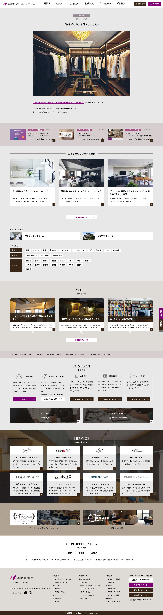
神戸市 (28, 265)
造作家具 (53, 250)
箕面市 (53, 261)
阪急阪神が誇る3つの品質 (90, 585)
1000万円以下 (31, 255)
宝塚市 (53, 265)
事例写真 (56, 576)
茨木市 (70, 261)
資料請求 (141, 4)
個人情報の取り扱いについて (141, 600)
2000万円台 (57, 255)
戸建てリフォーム (61, 582)
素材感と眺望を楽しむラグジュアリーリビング (81, 191)
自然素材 (116, 250)
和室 (44, 250)
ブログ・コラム (60, 592)
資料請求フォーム (110, 399)
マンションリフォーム (63, 579)
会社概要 (84, 598)
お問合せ (156, 4)
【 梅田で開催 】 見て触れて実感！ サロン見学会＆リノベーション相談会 (138, 136)
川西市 (79, 265)
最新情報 (69, 354)
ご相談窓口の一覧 (140, 585)
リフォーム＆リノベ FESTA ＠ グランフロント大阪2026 (87, 134)
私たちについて (84, 579)
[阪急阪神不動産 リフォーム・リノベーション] (19, 4)
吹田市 (45, 261)
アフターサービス (87, 588)
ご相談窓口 (24, 399)
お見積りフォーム (81, 399)
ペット (107, 250)
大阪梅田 (58, 598)
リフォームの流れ (87, 595)
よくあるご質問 (113, 595)
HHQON (84, 582)
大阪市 (28, 261)
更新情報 (81, 15)
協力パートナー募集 (113, 601)
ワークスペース (78, 250)
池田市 (62, 261)
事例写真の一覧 (81, 217)
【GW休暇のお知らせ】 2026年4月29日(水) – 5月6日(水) (40, 134)
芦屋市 (62, 265)
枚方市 (87, 261)
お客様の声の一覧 (81, 340)
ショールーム (57, 595)
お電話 (110, 585)
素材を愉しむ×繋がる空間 (121, 319)
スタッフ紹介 (86, 592)
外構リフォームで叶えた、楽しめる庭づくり (80, 319)
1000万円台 (44, 255)
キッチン (36, 250)
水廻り (90, 250)
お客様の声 (83, 576)
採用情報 (109, 598)
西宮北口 (58, 601)
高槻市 (79, 261)
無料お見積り (112, 588)
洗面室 (98, 250)
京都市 (28, 269)
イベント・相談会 (84, 130)
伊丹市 (70, 265)
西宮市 (45, 265)
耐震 (28, 250)
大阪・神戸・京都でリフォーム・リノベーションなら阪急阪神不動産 (35, 354)
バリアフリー (65, 250)
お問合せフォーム (138, 399)
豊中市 (37, 261)
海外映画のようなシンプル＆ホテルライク (31, 191)
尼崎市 (37, 265)
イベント (56, 585)
